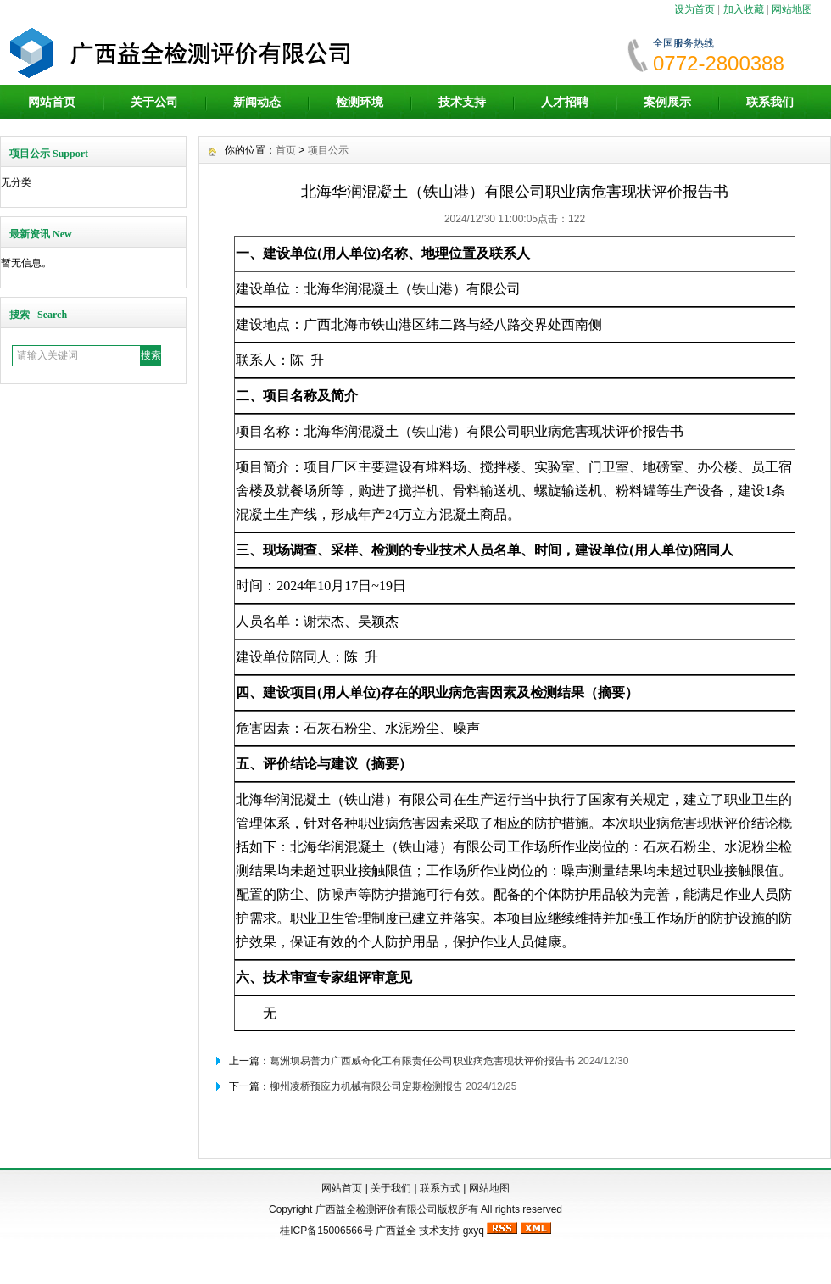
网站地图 (792, 9)
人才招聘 (564, 102)
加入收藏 (743, 9)
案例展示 (667, 102)
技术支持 (462, 102)
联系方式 (440, 1188)
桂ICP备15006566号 (326, 1231)
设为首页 (694, 9)
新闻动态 (257, 102)
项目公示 (328, 150)
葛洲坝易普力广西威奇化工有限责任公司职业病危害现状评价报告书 (422, 1061)
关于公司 (154, 102)
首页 (286, 150)
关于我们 (391, 1188)
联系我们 (770, 102)
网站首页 (51, 102)
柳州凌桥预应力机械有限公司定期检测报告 (366, 1086)
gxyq (473, 1231)
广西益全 (396, 1231)
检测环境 (359, 102)
